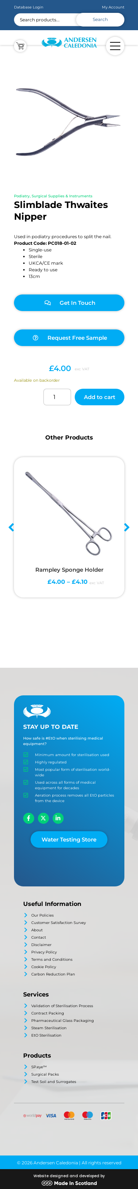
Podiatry (22, 196)
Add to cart (99, 397)
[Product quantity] (57, 397)
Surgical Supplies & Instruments (62, 196)
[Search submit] (100, 20)
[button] (11, 527)
